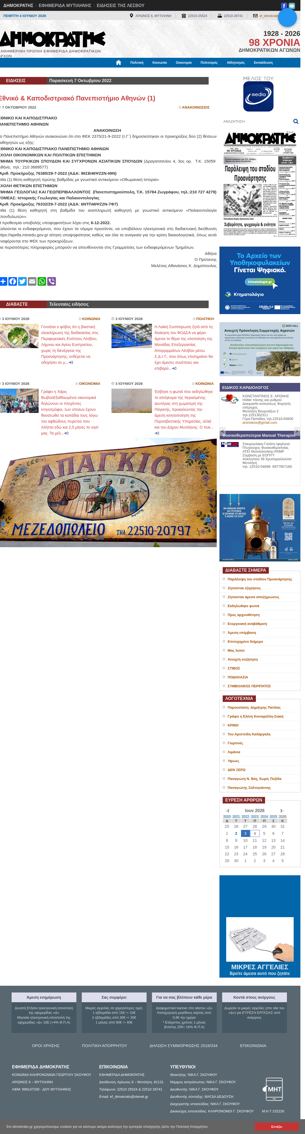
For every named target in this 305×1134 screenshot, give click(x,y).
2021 (236, 817)
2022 (245, 817)
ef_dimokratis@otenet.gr (277, 16)
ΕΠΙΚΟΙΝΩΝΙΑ (253, 1045)
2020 (227, 817)
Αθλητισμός (236, 63)
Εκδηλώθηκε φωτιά (243, 606)
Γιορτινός (235, 743)
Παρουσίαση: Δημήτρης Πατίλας (254, 707)
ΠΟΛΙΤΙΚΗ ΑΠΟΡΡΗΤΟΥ (104, 1045)
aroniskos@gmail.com (260, 422)
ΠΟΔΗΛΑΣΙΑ (238, 677)
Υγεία (90, 72)
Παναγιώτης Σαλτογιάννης (249, 788)
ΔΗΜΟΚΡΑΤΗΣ (18, 5)
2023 (255, 817)
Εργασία (41, 72)
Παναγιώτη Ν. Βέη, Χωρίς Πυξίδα (255, 779)
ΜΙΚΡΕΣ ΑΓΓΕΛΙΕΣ (260, 966)
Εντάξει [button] (276, 1126)
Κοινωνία (159, 63)
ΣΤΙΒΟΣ (234, 668)
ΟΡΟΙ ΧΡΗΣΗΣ (45, 1045)
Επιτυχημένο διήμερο (245, 642)
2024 (264, 817)
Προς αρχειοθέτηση (244, 615)
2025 (273, 817)
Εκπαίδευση (263, 63)
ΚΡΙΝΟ (233, 725)
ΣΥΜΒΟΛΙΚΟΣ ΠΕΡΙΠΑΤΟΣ (249, 686)
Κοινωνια (91, 319)
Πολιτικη (205, 319)
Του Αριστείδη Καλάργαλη (249, 734)
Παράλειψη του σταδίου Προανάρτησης (260, 579)
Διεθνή (130, 72)
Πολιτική (137, 63)
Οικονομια (89, 384)
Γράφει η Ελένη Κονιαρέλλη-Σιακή (255, 716)
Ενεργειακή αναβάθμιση (247, 624)
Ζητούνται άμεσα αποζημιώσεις (253, 597)
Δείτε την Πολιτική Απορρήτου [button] (185, 1127)
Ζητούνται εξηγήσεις (244, 588)
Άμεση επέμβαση (242, 633)
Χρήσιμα (109, 72)
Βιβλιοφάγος (67, 72)
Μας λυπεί (236, 650)
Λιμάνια (234, 752)
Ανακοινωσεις (196, 107)
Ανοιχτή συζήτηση (243, 659)
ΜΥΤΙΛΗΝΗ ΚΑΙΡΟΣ (260, 897)
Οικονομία (184, 63)
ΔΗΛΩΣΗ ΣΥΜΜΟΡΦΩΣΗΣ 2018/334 (184, 1045)
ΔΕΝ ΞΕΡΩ (237, 770)
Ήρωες (233, 761)
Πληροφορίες (154, 72)
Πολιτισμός (209, 63)
